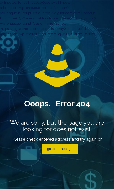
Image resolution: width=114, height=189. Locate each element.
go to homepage (59, 149)
